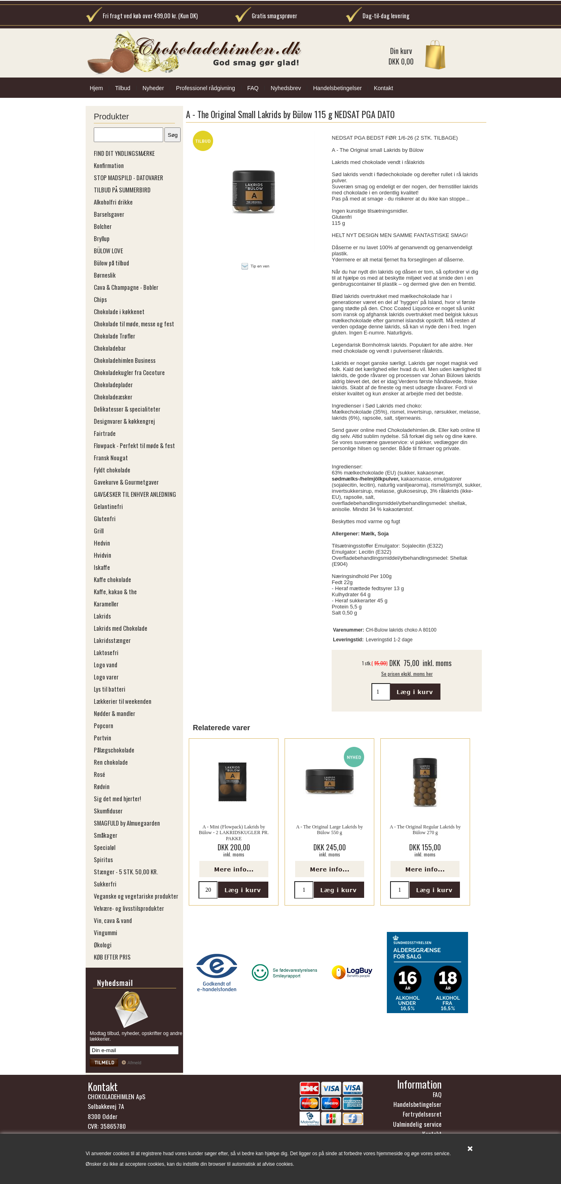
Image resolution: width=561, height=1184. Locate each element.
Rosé (99, 774)
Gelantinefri (108, 506)
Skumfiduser (108, 810)
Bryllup (102, 238)
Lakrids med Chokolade (120, 627)
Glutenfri (105, 518)
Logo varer (106, 676)
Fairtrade (105, 433)
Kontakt (383, 88)
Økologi (103, 944)
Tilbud (122, 88)
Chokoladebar (110, 347)
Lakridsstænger (112, 640)
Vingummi (105, 932)
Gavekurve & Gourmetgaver (126, 481)
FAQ (253, 88)
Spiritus (103, 859)
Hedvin (102, 542)
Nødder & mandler (114, 713)
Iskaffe (102, 567)
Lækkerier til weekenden (122, 701)
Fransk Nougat (111, 457)
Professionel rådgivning (205, 88)
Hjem (96, 88)
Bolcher (103, 226)
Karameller (106, 603)
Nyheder (153, 88)
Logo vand (105, 664)
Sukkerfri (105, 883)
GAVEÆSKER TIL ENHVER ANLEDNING (135, 494)
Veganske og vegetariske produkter (136, 895)
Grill (99, 530)
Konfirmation (109, 165)
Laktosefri (106, 652)
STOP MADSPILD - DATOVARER (128, 177)
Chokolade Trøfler (114, 335)
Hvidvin (102, 554)
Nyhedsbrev (286, 88)
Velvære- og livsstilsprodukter (129, 908)
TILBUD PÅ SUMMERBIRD (122, 189)
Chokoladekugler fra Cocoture (129, 372)
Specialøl (104, 847)
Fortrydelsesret (422, 1114)
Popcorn (103, 725)
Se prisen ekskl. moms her (407, 673)
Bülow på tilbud (111, 262)
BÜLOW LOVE (108, 250)
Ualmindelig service (417, 1124)
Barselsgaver (109, 213)
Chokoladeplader (113, 384)
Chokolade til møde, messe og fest (134, 323)
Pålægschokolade (114, 749)
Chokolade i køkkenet (119, 311)
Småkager (105, 834)
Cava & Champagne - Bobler (126, 287)
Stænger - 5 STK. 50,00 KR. (126, 871)
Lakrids (102, 615)
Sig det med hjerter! (117, 798)
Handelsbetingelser (337, 88)
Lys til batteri (109, 688)
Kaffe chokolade (112, 579)
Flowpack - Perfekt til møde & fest (134, 445)
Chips (100, 299)
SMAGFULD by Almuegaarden (127, 822)
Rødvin (102, 786)
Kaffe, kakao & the (115, 591)
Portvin (102, 737)
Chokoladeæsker (113, 396)
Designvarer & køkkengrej (124, 420)
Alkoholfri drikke (113, 201)
